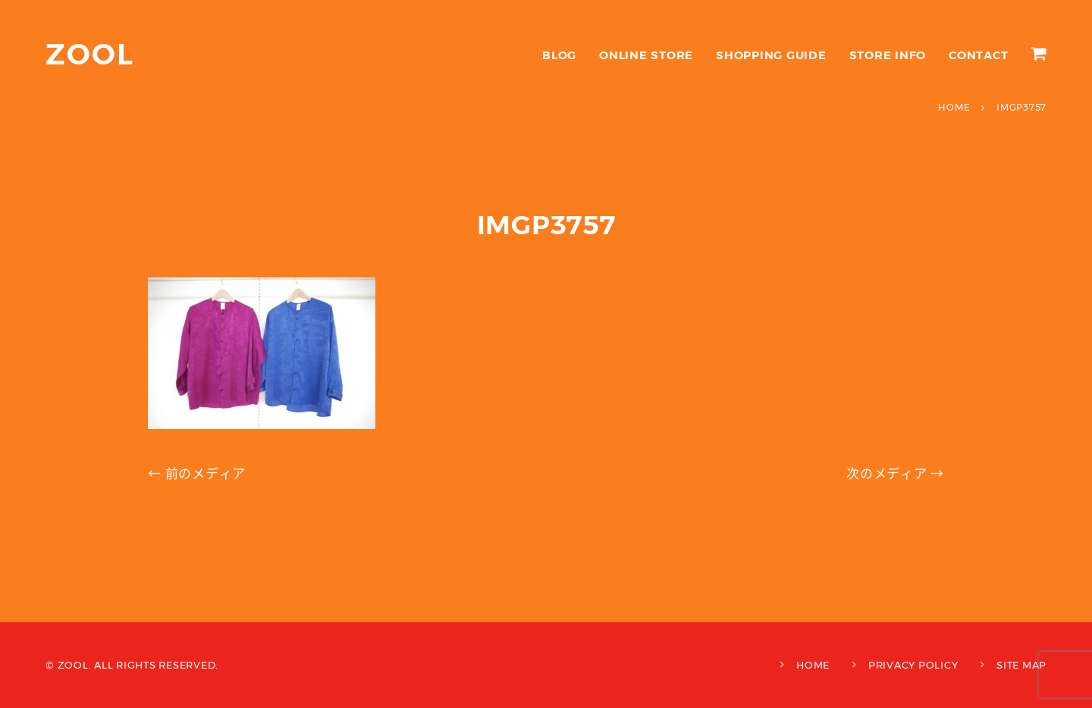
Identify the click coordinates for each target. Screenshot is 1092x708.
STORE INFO (888, 55)
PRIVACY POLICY (913, 665)
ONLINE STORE (646, 55)
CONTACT (978, 55)
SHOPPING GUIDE (771, 55)
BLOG (559, 55)
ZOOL (90, 54)
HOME (813, 665)
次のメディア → (895, 473)
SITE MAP (1021, 665)
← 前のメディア (197, 473)
